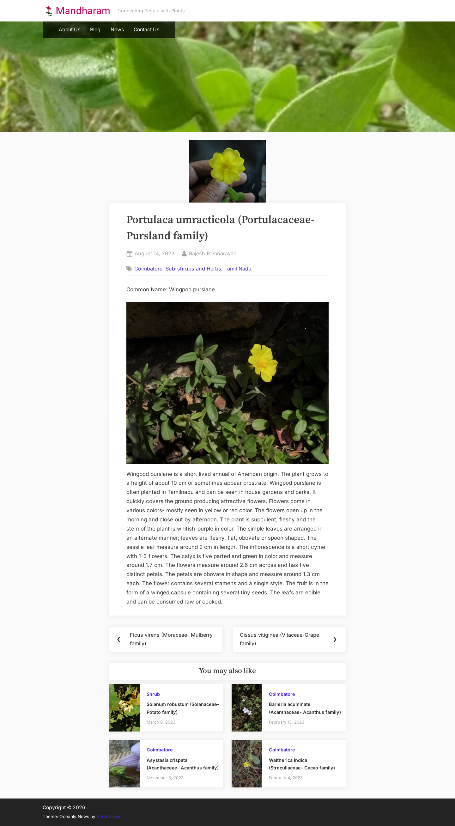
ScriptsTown (109, 817)
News (117, 30)
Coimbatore (148, 268)
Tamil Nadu (238, 268)
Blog (95, 30)
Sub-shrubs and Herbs (193, 268)
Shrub (153, 694)
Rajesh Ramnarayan (213, 253)
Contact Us (146, 30)
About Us (69, 30)
